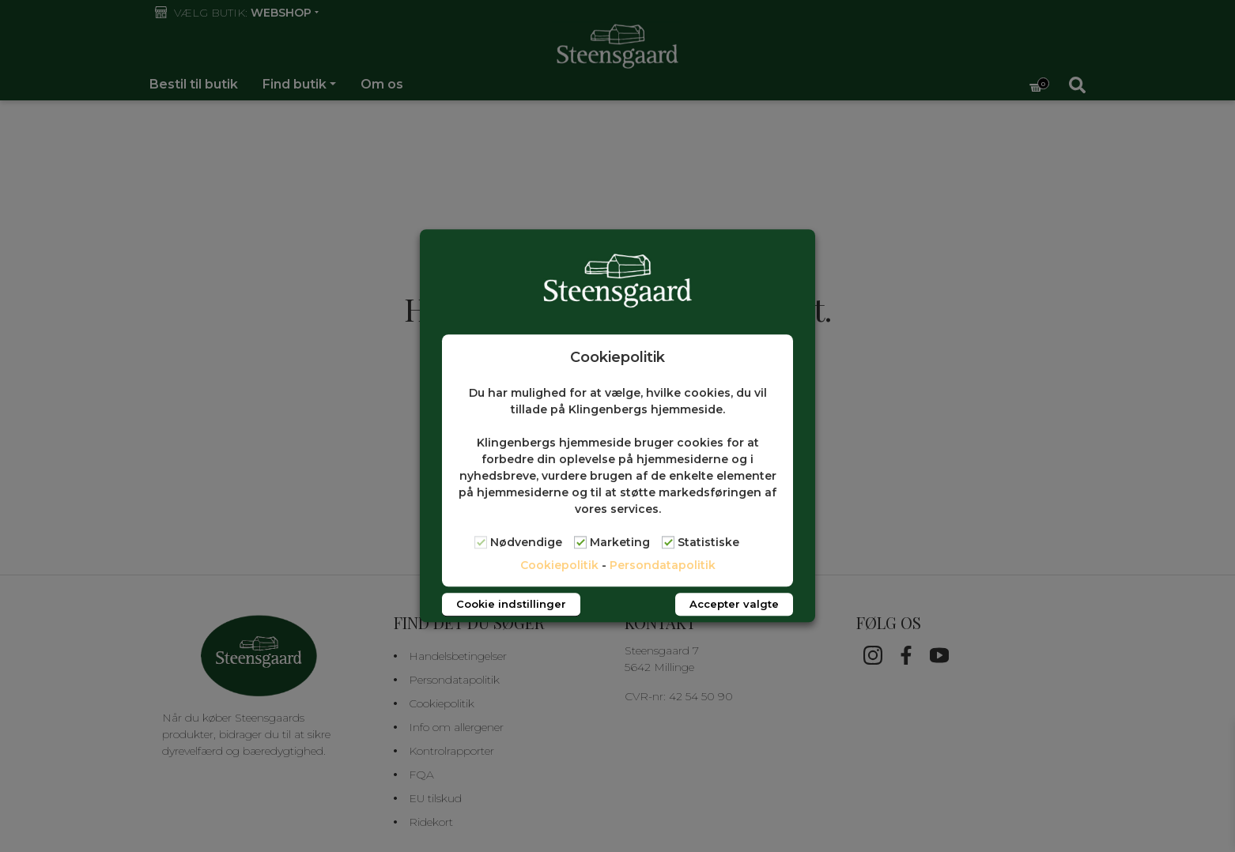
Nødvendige (526, 543)
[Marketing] (580, 542)
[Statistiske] (668, 542)
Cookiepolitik (559, 566)
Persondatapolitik (663, 566)
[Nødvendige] (480, 542)
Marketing (620, 543)
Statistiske (708, 543)
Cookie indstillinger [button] (511, 604)
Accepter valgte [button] (734, 604)
